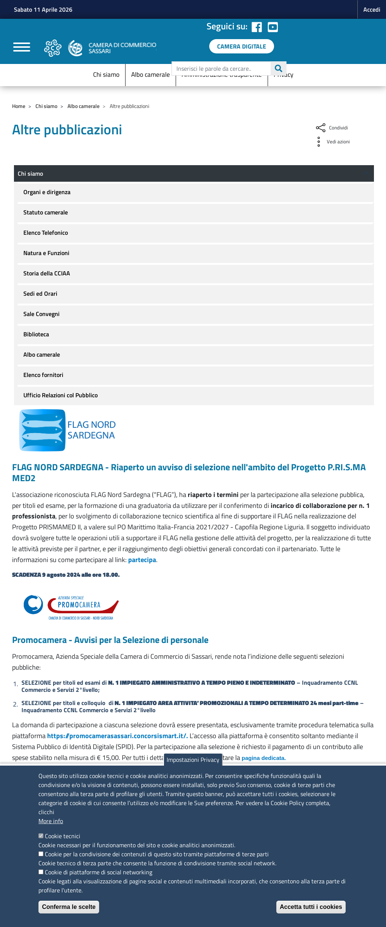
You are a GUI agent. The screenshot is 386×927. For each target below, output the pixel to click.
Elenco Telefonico (45, 232)
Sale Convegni (41, 313)
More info (50, 820)
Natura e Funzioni (46, 252)
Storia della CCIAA (46, 273)
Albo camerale (150, 74)
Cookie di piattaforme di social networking (98, 872)
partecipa (142, 560)
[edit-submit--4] (228, 68)
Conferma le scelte (68, 907)
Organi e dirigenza (46, 191)
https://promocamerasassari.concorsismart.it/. (117, 736)
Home (18, 106)
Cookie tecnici (62, 835)
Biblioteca (36, 334)
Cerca (278, 68)
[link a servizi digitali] (241, 46)
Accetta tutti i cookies (311, 907)
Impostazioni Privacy (193, 759)
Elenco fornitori (43, 374)
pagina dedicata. (264, 758)
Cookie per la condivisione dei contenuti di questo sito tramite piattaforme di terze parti (157, 854)
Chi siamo (106, 74)
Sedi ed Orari (40, 293)
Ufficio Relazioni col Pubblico (60, 395)
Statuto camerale (45, 212)
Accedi (371, 9)
